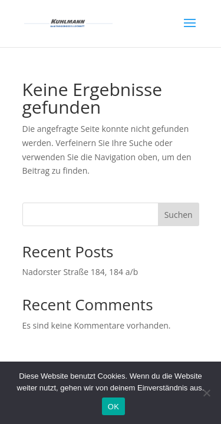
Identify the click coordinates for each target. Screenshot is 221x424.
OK (113, 406)
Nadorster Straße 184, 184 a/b (80, 271)
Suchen (178, 214)
